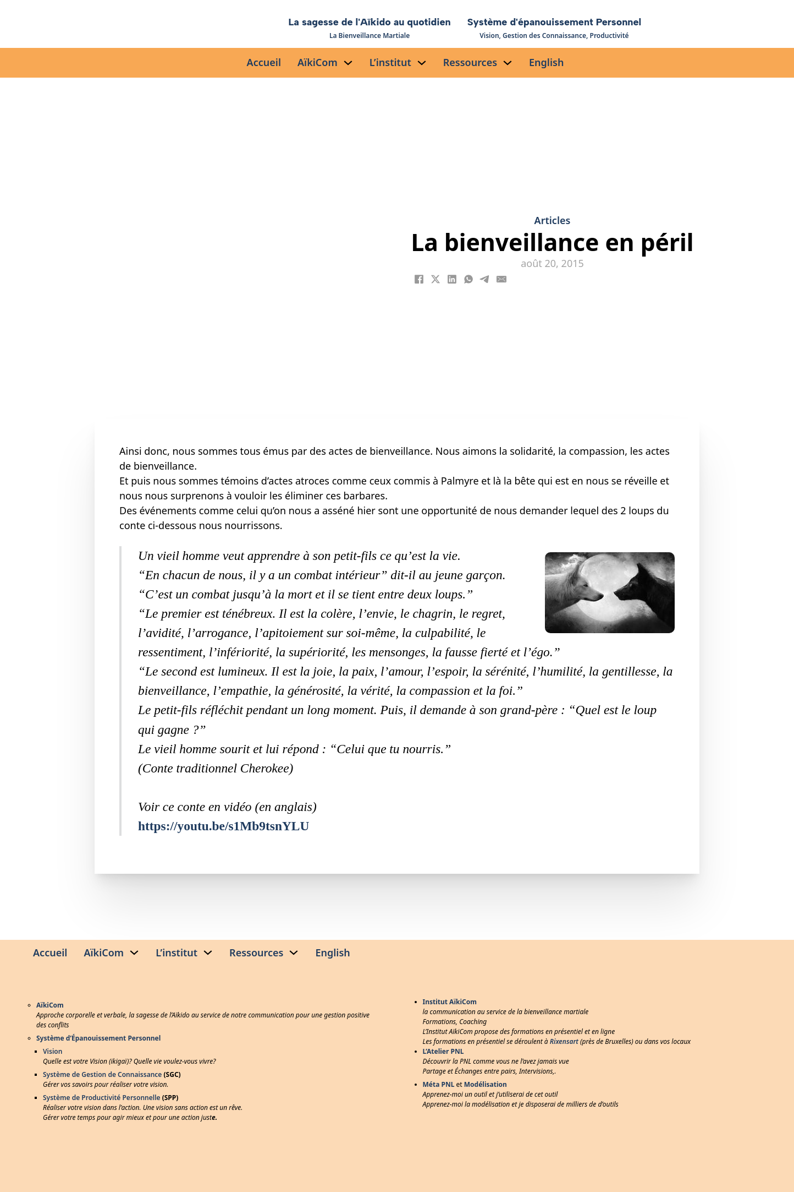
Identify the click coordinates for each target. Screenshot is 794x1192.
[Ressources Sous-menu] (507, 63)
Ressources (470, 62)
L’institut (390, 62)
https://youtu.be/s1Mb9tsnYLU (223, 826)
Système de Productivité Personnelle (102, 1097)
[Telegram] (485, 279)
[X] (435, 279)
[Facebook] (419, 279)
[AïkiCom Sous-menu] (348, 63)
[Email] (501, 279)
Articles (552, 220)
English (546, 62)
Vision (52, 1051)
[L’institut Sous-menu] (422, 63)
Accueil (264, 62)
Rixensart (564, 1041)
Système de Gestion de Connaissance (102, 1074)
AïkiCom (317, 62)
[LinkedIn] (452, 279)
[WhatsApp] (468, 279)
